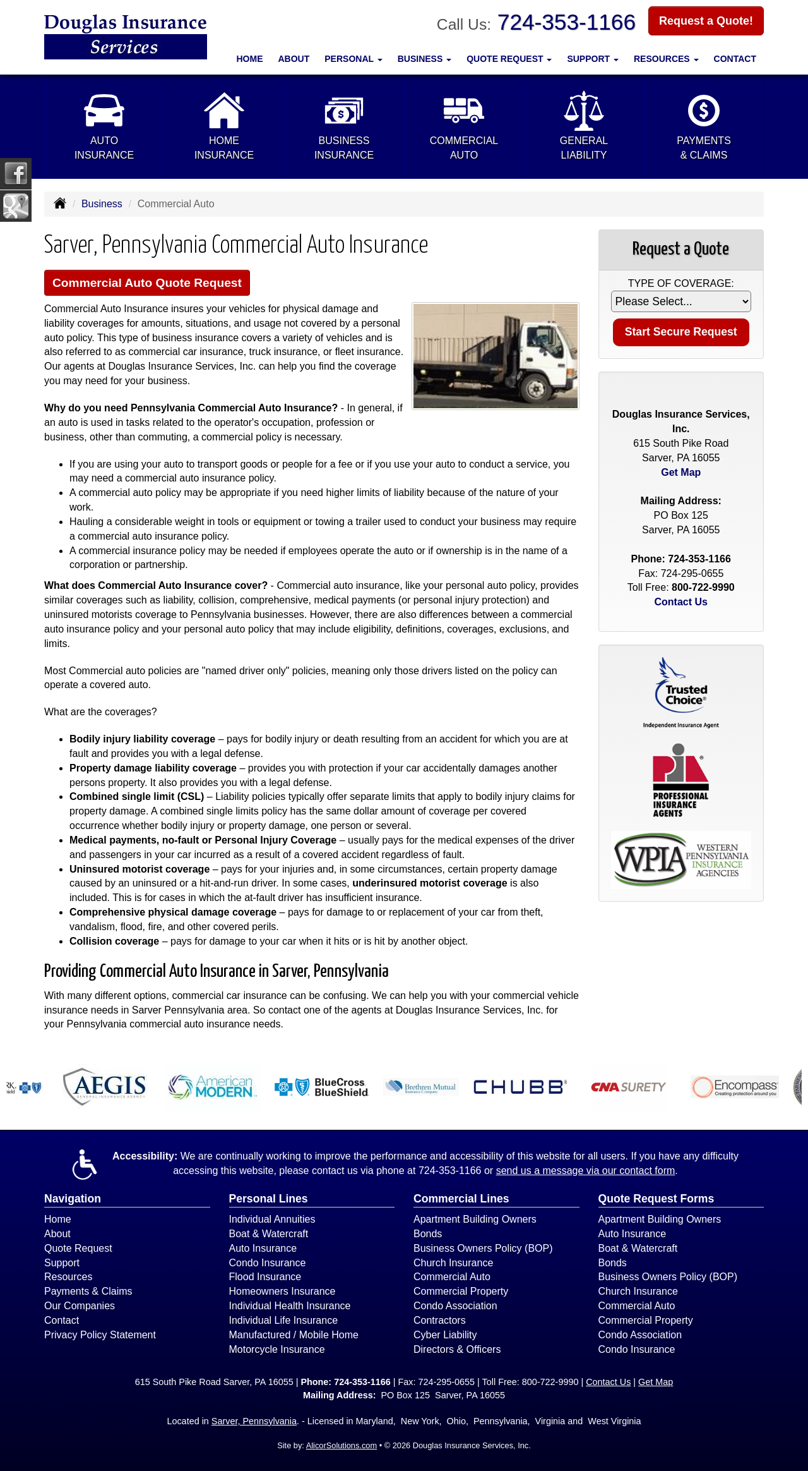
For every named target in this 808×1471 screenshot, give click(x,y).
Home (250, 59)
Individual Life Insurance (283, 1320)
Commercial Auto (451, 1276)
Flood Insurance (265, 1276)
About (294, 59)
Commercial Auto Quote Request (147, 282)
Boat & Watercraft (269, 1233)
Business (101, 203)
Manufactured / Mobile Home (294, 1334)
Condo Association (455, 1305)
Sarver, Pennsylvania (254, 1421)
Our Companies (79, 1305)
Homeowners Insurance (282, 1291)
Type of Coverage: (681, 283)
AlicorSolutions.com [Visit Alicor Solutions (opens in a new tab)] (341, 1445)
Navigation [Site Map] (72, 1198)
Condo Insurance (267, 1262)
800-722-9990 (703, 587)
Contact (735, 59)
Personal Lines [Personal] (268, 1198)
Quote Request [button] (509, 59)
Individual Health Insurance (290, 1305)
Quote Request (78, 1248)
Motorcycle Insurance (277, 1349)
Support (62, 1262)
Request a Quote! (706, 21)
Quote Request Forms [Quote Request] (656, 1198)
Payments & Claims (88, 1291)
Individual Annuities (272, 1219)
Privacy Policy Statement (100, 1334)
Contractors (439, 1320)
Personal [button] (353, 59)
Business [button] (424, 59)
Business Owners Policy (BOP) (483, 1248)
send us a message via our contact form (585, 1170)
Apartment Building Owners (475, 1219)
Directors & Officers (457, 1349)
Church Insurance (453, 1262)
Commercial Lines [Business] (461, 1198)
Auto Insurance (263, 1248)
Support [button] (593, 59)
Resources (68, 1276)
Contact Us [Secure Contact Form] (681, 601)
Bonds (427, 1233)
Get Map (681, 472)
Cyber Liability (445, 1334)
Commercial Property (460, 1291)
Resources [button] (666, 59)
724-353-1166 (566, 21)
